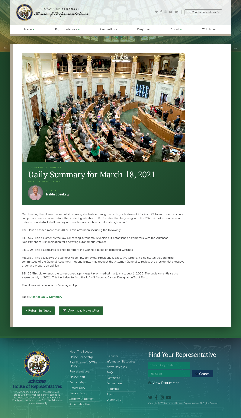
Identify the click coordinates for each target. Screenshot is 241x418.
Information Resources (121, 361)
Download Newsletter (83, 310)
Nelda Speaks (35, 192)
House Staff (77, 377)
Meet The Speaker (81, 351)
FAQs (110, 372)
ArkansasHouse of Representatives (37, 383)
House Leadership (81, 357)
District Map (77, 382)
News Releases (117, 367)
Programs (143, 29)
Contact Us (113, 378)
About (176, 29)
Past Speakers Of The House (83, 364)
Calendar (112, 356)
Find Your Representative (203, 12)
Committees (108, 29)
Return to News (38, 311)
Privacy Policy (78, 393)
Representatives (67, 29)
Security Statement (82, 399)
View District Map (163, 383)
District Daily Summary (45, 297)
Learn (29, 29)
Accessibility (77, 388)
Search (202, 374)
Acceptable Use (79, 404)
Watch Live (209, 29)
